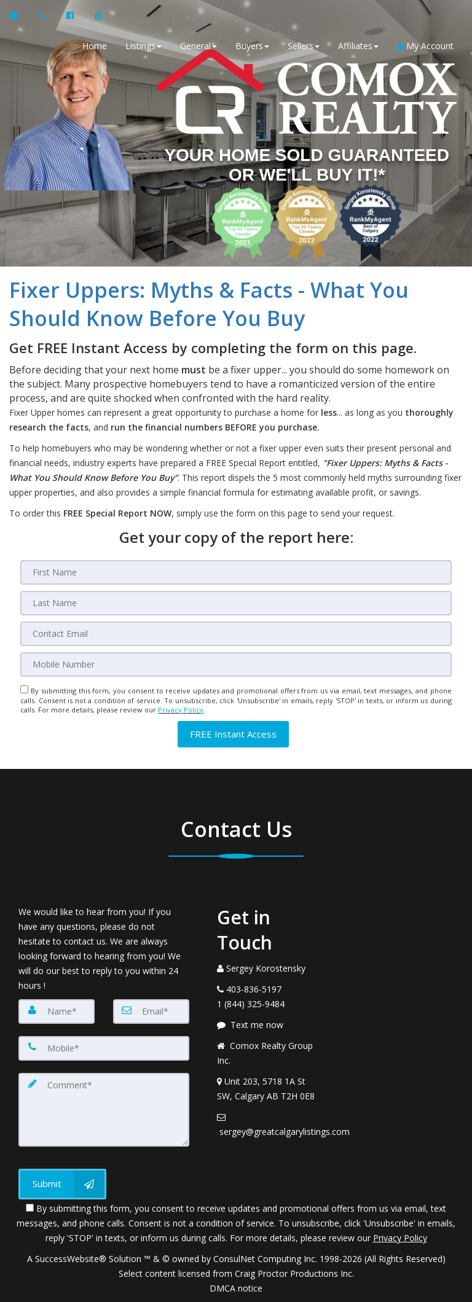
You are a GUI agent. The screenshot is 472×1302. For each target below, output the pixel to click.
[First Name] (235, 572)
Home (94, 46)
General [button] (198, 46)
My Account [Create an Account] (425, 46)
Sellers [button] (304, 46)
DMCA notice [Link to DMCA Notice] (236, 1288)
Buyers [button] (252, 46)
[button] (233, 734)
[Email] (235, 634)
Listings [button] (143, 46)
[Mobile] (235, 664)
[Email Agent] (19, 15)
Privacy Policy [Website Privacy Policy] (180, 709)
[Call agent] (43, 15)
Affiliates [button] (358, 46)
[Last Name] (235, 603)
